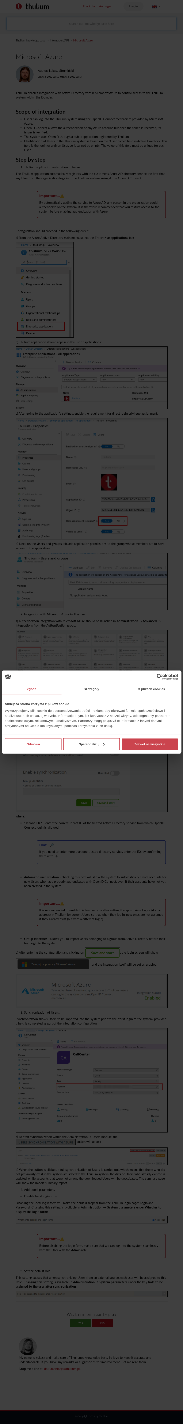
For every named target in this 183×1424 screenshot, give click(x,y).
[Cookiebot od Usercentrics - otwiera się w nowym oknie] (159, 677)
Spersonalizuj (91, 744)
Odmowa (33, 744)
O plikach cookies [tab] (151, 689)
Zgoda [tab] (32, 689)
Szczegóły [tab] (91, 689)
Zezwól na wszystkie (149, 744)
